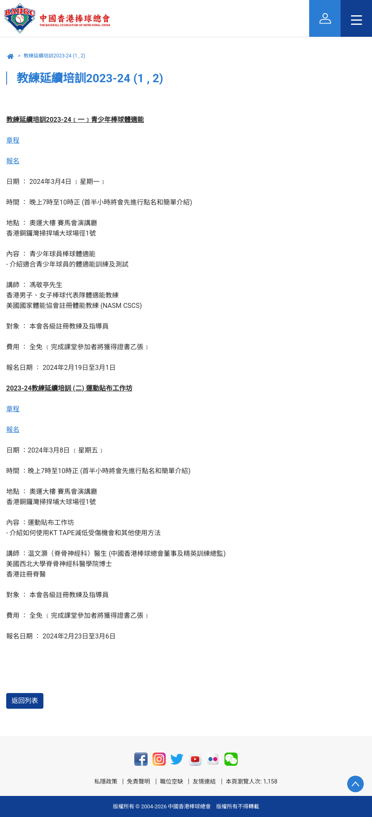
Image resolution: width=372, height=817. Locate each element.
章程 (12, 140)
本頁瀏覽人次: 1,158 (251, 781)
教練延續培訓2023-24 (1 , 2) (54, 56)
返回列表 (25, 701)
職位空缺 (171, 781)
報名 (12, 161)
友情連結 (204, 781)
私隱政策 (105, 781)
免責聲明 (138, 781)
